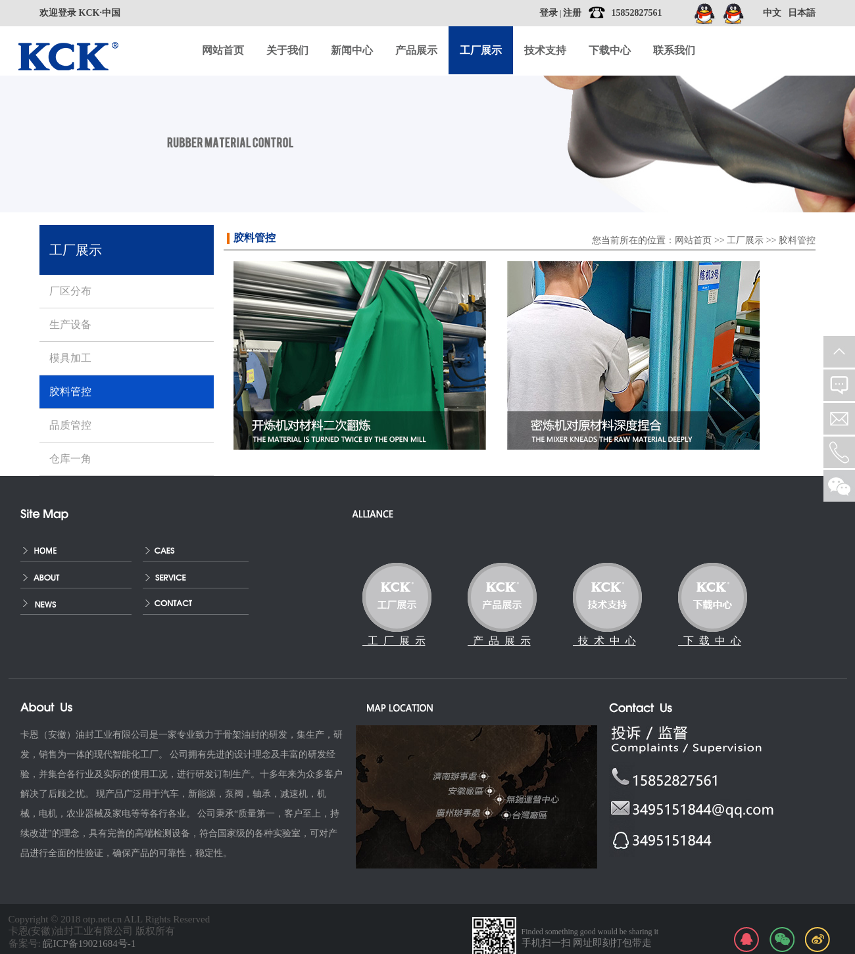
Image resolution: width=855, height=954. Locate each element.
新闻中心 (352, 50)
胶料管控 (797, 240)
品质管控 (70, 425)
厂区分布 (70, 291)
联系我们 (674, 50)
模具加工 (70, 358)
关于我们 (287, 50)
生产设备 (70, 324)
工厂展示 (745, 240)
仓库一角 (70, 458)
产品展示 (416, 50)
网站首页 (223, 50)
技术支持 (545, 50)
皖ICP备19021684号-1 (89, 943)
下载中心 (610, 50)
